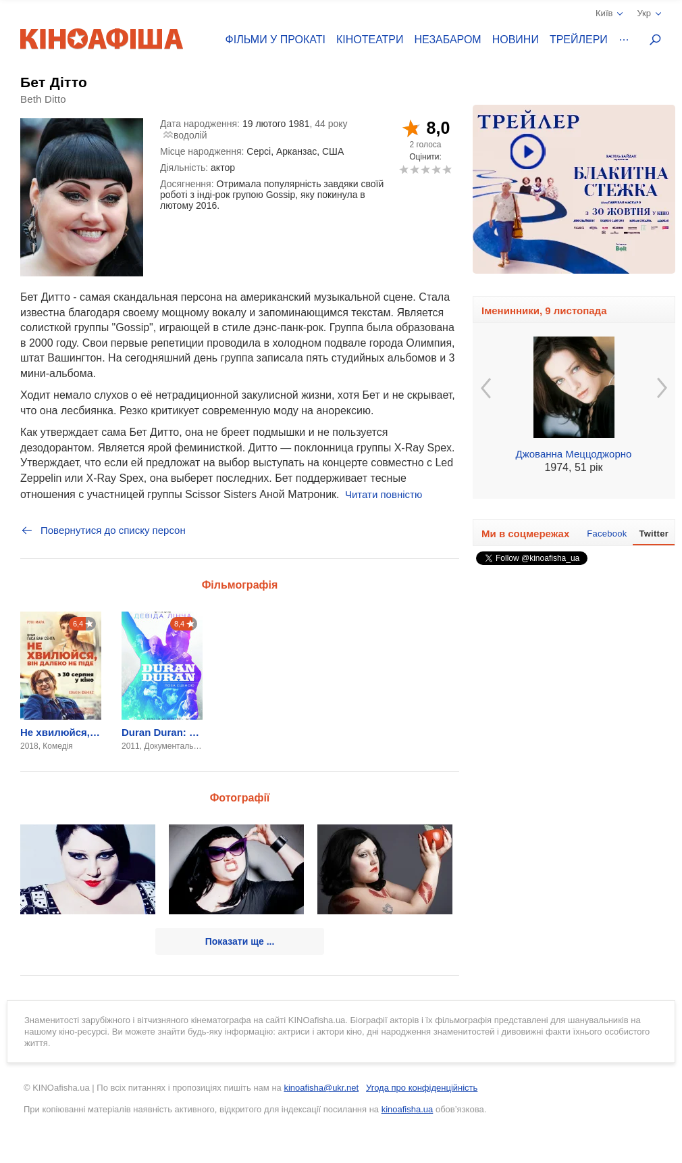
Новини (515, 39)
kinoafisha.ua (408, 1109)
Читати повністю (383, 494)
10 (447, 169)
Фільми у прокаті (275, 39)
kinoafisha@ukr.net (321, 1088)
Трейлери (579, 39)
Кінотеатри (370, 39)
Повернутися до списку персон (103, 530)
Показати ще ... (240, 941)
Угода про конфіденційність (421, 1088)
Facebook (607, 533)
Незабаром (448, 39)
